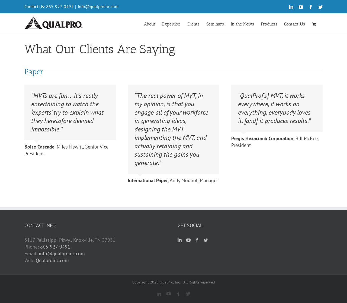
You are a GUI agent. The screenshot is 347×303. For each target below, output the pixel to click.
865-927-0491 (55, 247)
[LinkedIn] (180, 240)
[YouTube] (188, 240)
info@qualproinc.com (98, 6)
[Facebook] (197, 240)
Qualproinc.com (52, 260)
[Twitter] (206, 240)
